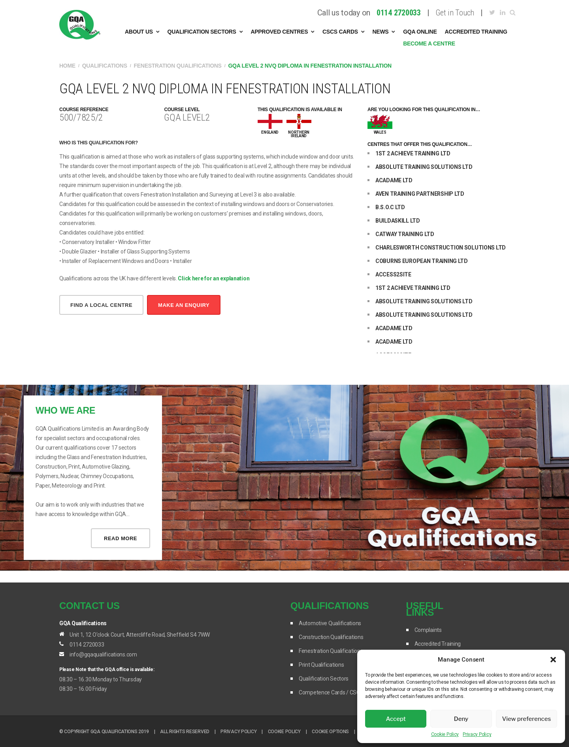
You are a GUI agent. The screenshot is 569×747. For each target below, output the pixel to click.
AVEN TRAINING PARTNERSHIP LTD (419, 194)
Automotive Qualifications (330, 623)
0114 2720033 (87, 644)
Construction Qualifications (331, 637)
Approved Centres (279, 31)
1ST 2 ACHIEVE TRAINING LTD (412, 153)
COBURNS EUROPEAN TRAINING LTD (421, 261)
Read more (120, 538)
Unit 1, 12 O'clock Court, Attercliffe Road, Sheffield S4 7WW (140, 635)
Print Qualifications (321, 665)
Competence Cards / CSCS (331, 692)
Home (67, 65)
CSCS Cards (340, 31)
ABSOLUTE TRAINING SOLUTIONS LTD (423, 167)
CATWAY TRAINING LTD (404, 234)
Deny (461, 718)
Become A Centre (429, 43)
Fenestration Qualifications (178, 65)
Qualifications (104, 65)
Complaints (428, 630)
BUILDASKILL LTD (397, 220)
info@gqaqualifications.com (103, 654)
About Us (139, 31)
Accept (396, 718)
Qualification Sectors (202, 31)
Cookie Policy (445, 734)
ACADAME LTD (394, 180)
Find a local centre (101, 305)
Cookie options (330, 731)
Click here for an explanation (213, 278)
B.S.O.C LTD (390, 207)
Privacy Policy (477, 734)
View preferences (526, 718)
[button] (553, 660)
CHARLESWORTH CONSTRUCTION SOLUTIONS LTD (440, 247)
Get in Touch (454, 13)
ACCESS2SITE (393, 274)
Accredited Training (476, 31)
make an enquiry (183, 305)
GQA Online (420, 31)
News (381, 31)
